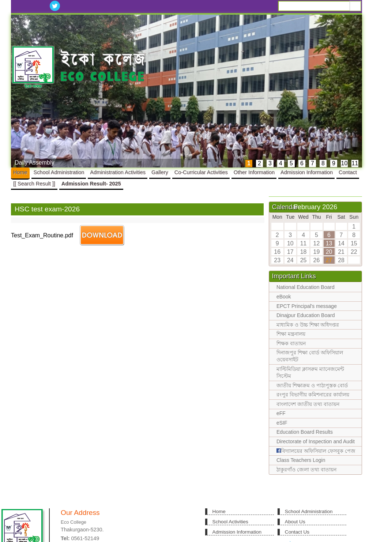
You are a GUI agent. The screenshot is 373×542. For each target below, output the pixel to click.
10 (344, 163)
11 (355, 163)
